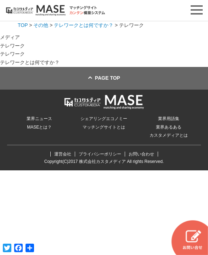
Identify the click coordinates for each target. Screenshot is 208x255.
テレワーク (12, 54)
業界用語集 (168, 118)
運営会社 (62, 154)
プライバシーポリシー (100, 154)
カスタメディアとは (169, 135)
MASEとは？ (39, 127)
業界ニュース (39, 118)
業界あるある (168, 127)
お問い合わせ (141, 154)
